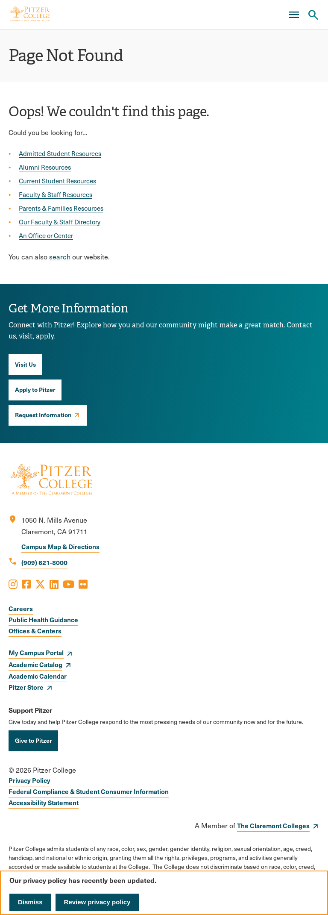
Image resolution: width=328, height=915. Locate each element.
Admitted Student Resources (60, 153)
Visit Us (25, 364)
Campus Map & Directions (60, 546)
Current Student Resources (57, 181)
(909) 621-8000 (44, 562)
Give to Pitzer (33, 740)
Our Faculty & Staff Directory (59, 222)
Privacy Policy (29, 780)
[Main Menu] (293, 15)
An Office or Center (46, 235)
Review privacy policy (97, 902)
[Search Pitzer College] (313, 15)
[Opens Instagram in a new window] (13, 584)
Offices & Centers (35, 630)
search (59, 256)
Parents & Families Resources (61, 208)
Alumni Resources (45, 167)
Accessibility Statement (44, 802)
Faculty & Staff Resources (55, 194)
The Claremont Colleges (273, 825)
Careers (21, 608)
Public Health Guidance (43, 619)
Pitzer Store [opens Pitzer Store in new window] (26, 687)
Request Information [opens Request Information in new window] (43, 414)
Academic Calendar (38, 675)
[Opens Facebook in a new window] (26, 584)
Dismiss (30, 902)
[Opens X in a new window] (40, 584)
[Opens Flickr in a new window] (83, 584)
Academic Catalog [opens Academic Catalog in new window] (35, 664)
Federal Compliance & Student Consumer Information (89, 791)
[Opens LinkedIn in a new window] (54, 584)
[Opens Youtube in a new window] (68, 584)
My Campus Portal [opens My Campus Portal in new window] (36, 652)
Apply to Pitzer (35, 389)
